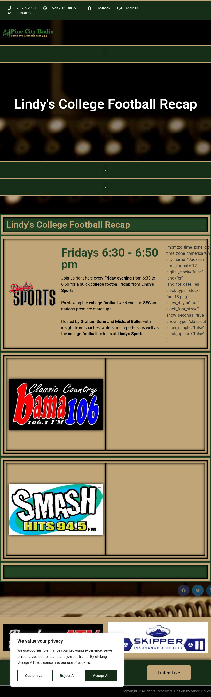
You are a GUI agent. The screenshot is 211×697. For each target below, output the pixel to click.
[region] (67, 660)
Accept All (101, 676)
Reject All (68, 676)
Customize (34, 676)
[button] (105, 53)
